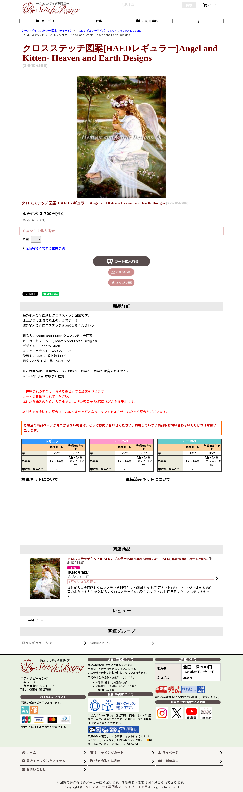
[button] (198, 21)
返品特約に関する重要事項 (43, 248)
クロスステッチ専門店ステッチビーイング (116, 787)
